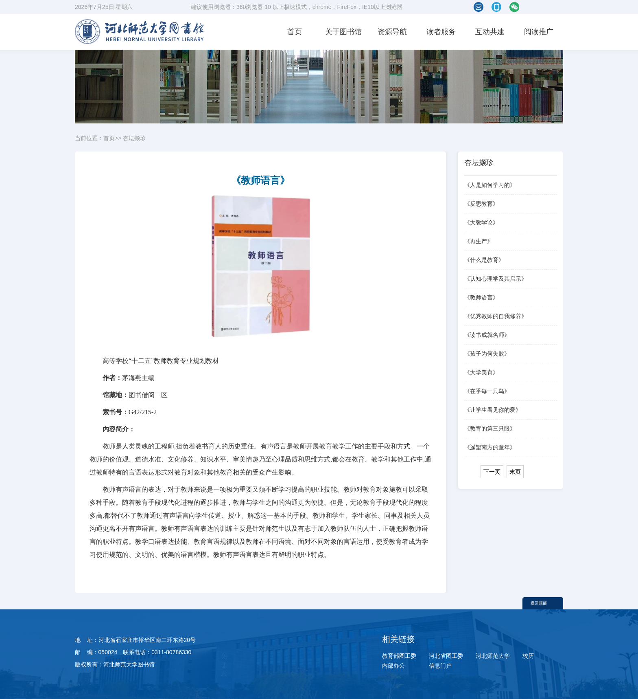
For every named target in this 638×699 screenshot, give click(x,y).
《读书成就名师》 (487, 335)
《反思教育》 (481, 203)
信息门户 (440, 665)
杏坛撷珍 (134, 138)
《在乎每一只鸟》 (487, 391)
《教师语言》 (481, 297)
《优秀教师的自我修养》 (495, 316)
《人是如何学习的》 (490, 185)
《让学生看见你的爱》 (492, 410)
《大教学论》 (481, 222)
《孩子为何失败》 (487, 353)
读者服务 (441, 32)
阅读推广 (538, 32)
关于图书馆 (343, 32)
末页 (515, 471)
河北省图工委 (446, 656)
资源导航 (392, 32)
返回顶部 (539, 603)
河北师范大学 (493, 656)
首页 (294, 32)
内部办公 (393, 665)
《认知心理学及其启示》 (495, 278)
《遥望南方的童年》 (490, 447)
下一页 (491, 471)
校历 (528, 656)
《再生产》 (478, 241)
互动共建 (490, 32)
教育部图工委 (399, 656)
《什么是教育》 (484, 260)
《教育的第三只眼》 (490, 428)
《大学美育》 (481, 372)
